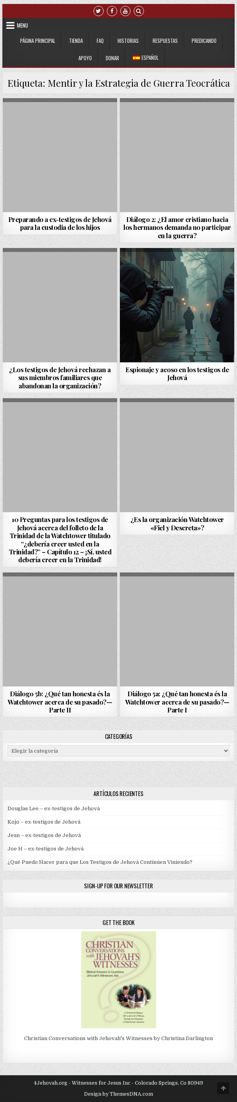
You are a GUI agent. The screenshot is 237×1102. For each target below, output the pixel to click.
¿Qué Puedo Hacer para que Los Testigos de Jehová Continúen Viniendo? (99, 862)
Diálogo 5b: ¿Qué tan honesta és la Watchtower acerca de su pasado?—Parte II (59, 701)
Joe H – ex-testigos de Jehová (45, 849)
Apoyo (85, 58)
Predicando (204, 41)
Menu (22, 25)
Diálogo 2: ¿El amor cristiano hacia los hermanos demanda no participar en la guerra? (177, 227)
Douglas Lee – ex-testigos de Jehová (53, 808)
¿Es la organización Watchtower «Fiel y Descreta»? (177, 523)
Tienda (76, 41)
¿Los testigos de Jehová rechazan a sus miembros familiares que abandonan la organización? (59, 377)
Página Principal (37, 41)
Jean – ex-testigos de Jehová (44, 835)
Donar (112, 58)
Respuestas (165, 41)
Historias (128, 41)
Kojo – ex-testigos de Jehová (43, 822)
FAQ (100, 41)
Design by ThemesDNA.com (118, 1094)
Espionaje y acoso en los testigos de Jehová (177, 373)
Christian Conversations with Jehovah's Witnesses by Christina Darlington (118, 1038)
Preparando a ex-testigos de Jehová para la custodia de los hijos (60, 223)
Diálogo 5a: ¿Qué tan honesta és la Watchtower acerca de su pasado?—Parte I (177, 701)
